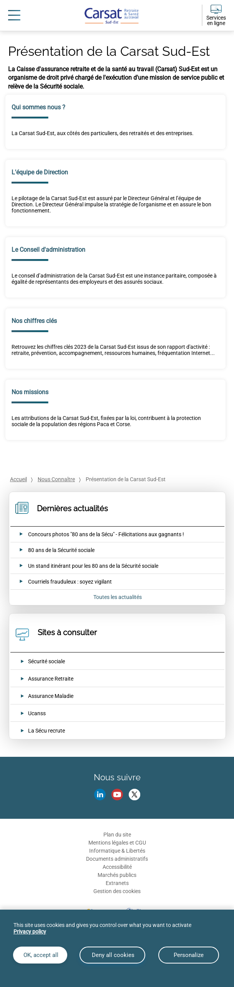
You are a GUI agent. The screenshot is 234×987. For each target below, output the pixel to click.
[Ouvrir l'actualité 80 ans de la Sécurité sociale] (52, 550)
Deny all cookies (112, 955)
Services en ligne (216, 20)
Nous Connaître (56, 479)
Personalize (189, 955)
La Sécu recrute (46, 731)
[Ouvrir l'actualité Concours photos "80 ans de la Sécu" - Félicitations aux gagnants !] (97, 534)
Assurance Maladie (50, 696)
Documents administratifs (117, 859)
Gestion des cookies (117, 891)
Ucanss (37, 713)
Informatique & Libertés (117, 851)
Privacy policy (29, 931)
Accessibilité (117, 867)
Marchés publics (117, 875)
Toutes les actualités (117, 597)
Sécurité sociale (46, 661)
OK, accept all (40, 955)
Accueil (18, 479)
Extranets (117, 883)
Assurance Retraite (50, 679)
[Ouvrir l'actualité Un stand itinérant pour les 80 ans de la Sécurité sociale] (84, 566)
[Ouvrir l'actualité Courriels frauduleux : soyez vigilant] (61, 582)
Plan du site (117, 834)
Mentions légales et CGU (117, 843)
